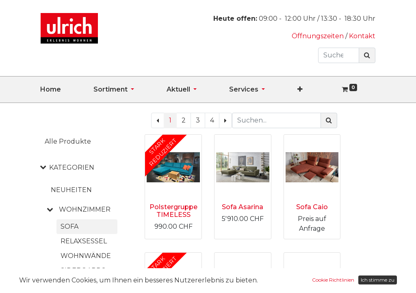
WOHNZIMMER (84, 209)
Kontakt (362, 36)
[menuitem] (66, 89)
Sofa (69, 226)
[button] (316, 89)
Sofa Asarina (242, 207)
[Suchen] (367, 55)
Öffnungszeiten (318, 36)
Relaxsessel (84, 241)
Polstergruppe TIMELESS (173, 211)
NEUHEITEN (71, 190)
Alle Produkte (68, 141)
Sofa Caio (312, 207)
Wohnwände (86, 256)
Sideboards (83, 270)
